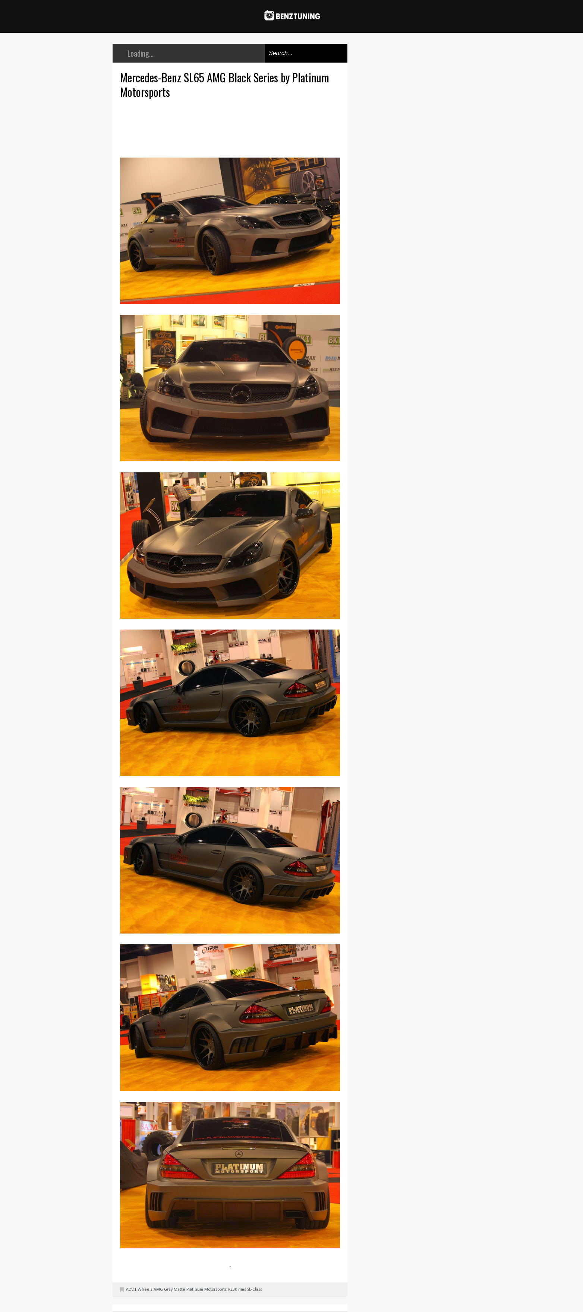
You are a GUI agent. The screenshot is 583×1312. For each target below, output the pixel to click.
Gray (168, 1289)
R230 (232, 1289)
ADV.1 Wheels (139, 1289)
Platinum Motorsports (206, 1289)
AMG (158, 1289)
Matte (179, 1289)
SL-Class (254, 1289)
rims (242, 1289)
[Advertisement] (232, 127)
